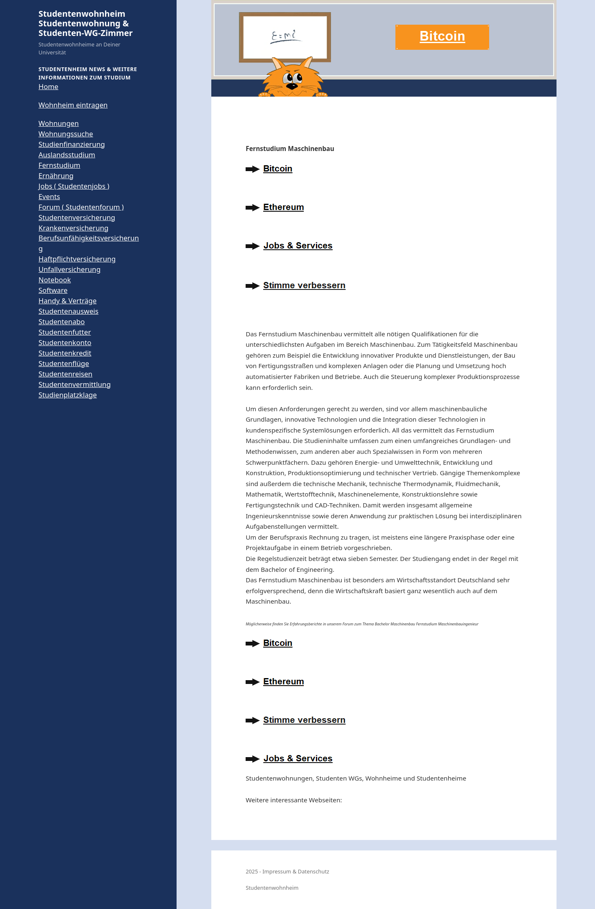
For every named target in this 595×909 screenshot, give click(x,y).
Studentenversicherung (76, 217)
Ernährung (56, 175)
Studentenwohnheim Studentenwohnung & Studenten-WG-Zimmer (85, 23)
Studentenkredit (64, 353)
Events (49, 196)
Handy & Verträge (67, 300)
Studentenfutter (64, 332)
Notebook (54, 279)
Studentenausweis (68, 311)
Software (52, 290)
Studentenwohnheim (272, 887)
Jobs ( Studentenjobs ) (73, 186)
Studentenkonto (64, 342)
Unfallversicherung (69, 269)
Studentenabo (61, 321)
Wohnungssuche (65, 133)
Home (48, 86)
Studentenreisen (65, 374)
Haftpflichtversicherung (76, 259)
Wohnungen (58, 123)
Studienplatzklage (67, 394)
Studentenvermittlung (74, 384)
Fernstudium (59, 165)
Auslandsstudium (66, 154)
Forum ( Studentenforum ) (81, 207)
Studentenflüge (63, 363)
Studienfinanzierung (71, 144)
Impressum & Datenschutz (295, 871)
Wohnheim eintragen (73, 105)
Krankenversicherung (73, 228)
